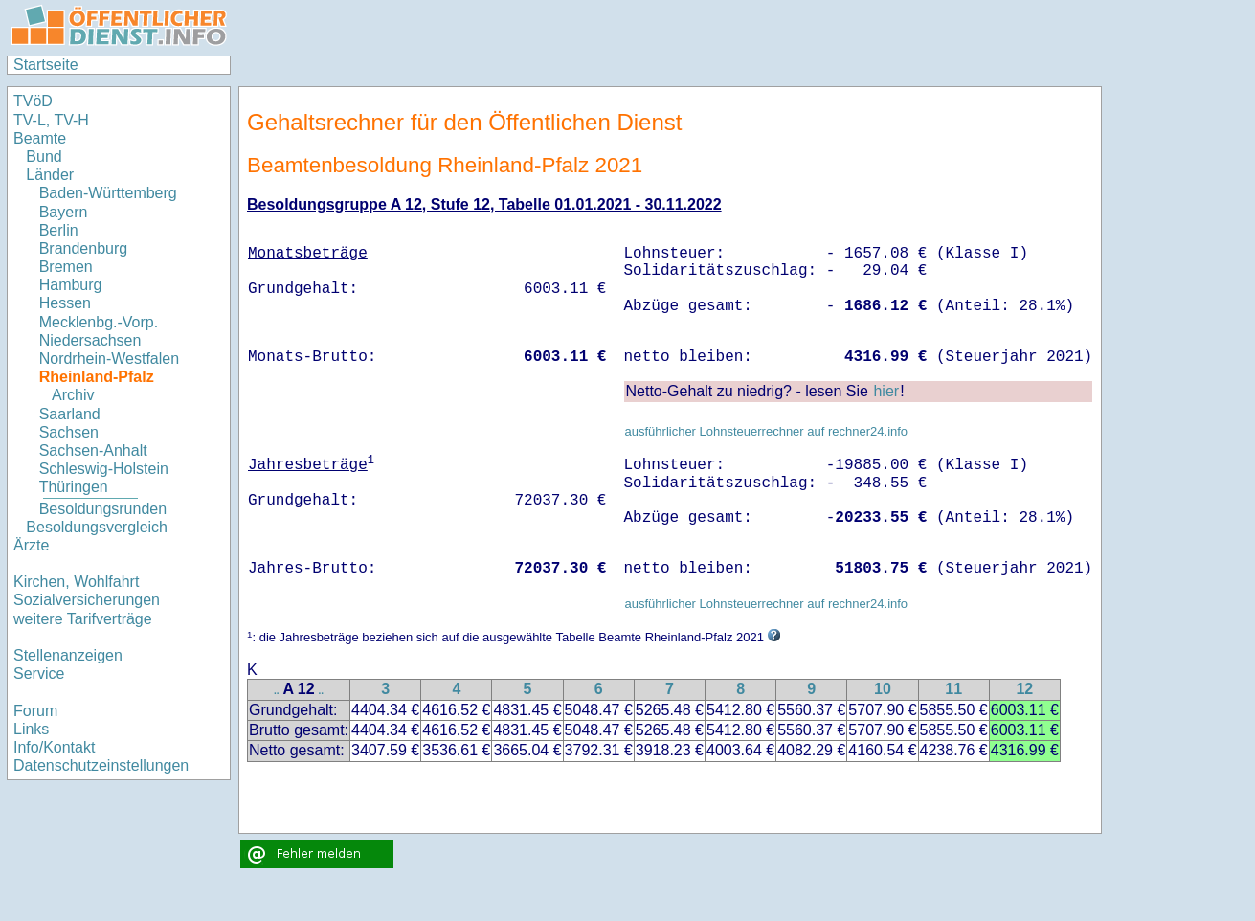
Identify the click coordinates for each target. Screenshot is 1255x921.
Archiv (73, 395)
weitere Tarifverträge (82, 619)
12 (1024, 689)
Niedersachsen (90, 340)
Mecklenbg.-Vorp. (99, 322)
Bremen (66, 266)
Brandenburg (83, 248)
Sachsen (69, 432)
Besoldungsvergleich (97, 527)
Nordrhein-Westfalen (109, 358)
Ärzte (31, 545)
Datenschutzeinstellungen (101, 765)
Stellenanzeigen (68, 655)
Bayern (63, 212)
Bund (43, 156)
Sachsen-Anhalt (93, 450)
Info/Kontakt (54, 747)
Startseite (45, 64)
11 (953, 689)
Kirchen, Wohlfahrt (76, 581)
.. (277, 690)
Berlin (58, 230)
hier (886, 391)
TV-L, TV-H (51, 120)
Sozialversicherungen (86, 600)
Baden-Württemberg (108, 193)
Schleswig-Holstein (103, 468)
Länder (50, 175)
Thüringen (73, 487)
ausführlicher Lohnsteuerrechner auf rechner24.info (766, 431)
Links (31, 729)
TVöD (33, 101)
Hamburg (70, 285)
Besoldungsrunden (103, 509)
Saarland (70, 414)
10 (882, 689)
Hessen (65, 303)
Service (38, 673)
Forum (35, 711)
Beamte (39, 138)
